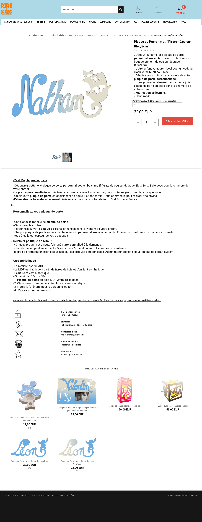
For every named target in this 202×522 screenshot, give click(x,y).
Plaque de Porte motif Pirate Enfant (168, 35)
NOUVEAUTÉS (170, 22)
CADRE (92, 22)
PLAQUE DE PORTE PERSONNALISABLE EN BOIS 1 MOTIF (125, 35)
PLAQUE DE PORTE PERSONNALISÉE (83, 35)
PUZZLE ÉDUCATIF (150, 22)
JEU (135, 22)
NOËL (183, 22)
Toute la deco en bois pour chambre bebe (46, 35)
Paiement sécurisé (70, 312)
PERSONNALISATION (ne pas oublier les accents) (154, 101)
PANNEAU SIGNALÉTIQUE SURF (18, 22)
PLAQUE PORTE (77, 22)
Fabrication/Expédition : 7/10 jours (77, 325)
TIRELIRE (41, 22)
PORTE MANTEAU (57, 22)
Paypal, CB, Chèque (69, 315)
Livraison (66, 322)
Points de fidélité (69, 341)
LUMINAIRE (105, 22)
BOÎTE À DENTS (122, 22)
